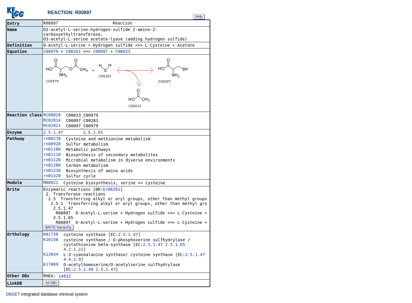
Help (198, 16)
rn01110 (52, 155)
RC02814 (52, 120)
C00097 (100, 52)
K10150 (50, 240)
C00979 (50, 52)
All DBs (51, 283)
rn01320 (52, 176)
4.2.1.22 (73, 249)
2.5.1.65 (93, 133)
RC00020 (52, 115)
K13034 (50, 254)
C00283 (73, 52)
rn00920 (52, 144)
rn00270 (52, 139)
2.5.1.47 (53, 133)
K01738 (50, 234)
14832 (65, 276)
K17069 (50, 265)
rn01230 (52, 171)
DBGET (13, 294)
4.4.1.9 (72, 260)
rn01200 (52, 165)
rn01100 (52, 149)
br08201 (111, 190)
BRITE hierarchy (58, 228)
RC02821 (52, 126)
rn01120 (52, 160)
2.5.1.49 (83, 270)
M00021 (50, 183)
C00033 (122, 52)
